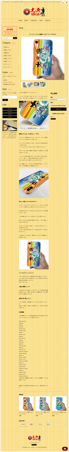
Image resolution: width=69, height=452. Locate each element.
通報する (52, 116)
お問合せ (5, 80)
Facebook (10, 117)
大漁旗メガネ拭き (7, 55)
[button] (34, 20)
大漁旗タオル (6, 47)
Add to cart (58, 109)
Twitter (9, 114)
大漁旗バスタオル (7, 50)
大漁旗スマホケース (8, 58)
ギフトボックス (7, 64)
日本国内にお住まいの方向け (58, 113)
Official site (9, 108)
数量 (51, 102)
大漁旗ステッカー (7, 61)
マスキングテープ (7, 67)
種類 (51, 97)
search (15, 38)
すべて (23, 424)
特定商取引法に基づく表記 (9, 84)
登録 (5, 99)
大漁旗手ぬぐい (7, 52)
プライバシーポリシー (8, 82)
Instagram (9, 111)
